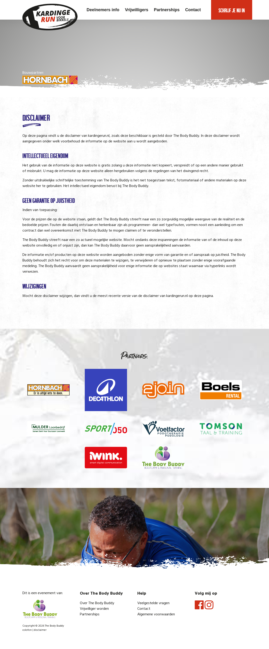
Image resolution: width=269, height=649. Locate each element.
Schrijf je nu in (232, 10)
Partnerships (167, 9)
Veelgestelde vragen (153, 603)
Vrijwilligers (136, 9)
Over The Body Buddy (97, 603)
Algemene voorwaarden (156, 614)
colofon (27, 630)
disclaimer (40, 630)
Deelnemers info (103, 9)
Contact (193, 9)
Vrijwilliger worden (94, 609)
